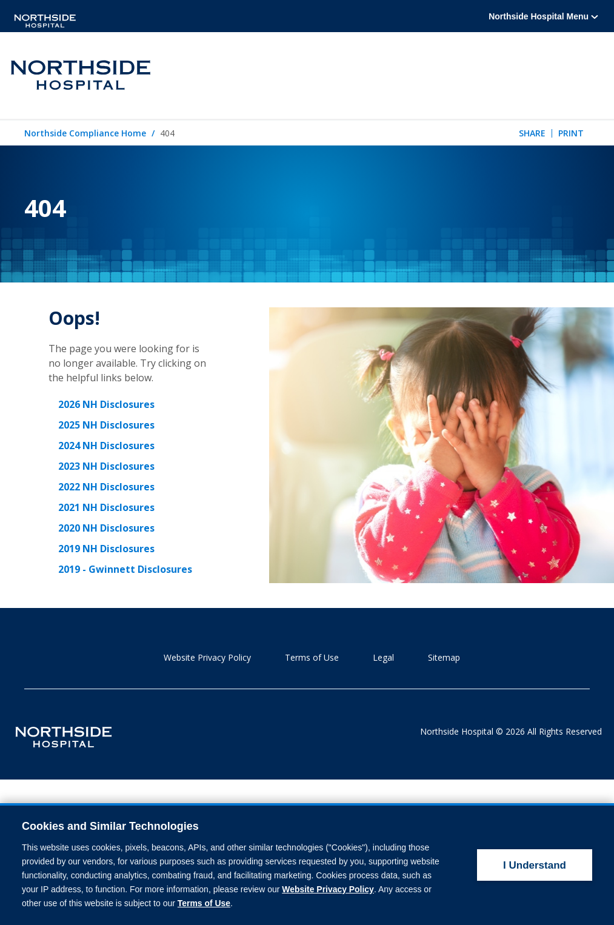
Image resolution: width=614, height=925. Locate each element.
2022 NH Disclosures (106, 486)
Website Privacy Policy (207, 657)
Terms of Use (312, 657)
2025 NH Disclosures (106, 425)
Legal (383, 657)
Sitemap (444, 657)
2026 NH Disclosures (106, 404)
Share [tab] (532, 133)
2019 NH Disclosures (106, 548)
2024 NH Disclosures (106, 445)
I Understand (534, 841)
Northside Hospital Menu (543, 16)
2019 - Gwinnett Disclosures (125, 569)
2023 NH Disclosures (106, 466)
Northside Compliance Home (85, 133)
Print (571, 133)
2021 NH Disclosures (106, 507)
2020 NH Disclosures (106, 528)
